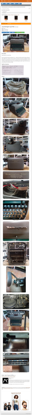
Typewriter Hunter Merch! (16, 393)
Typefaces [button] (15, 3)
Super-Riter (6, 23)
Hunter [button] (7, 32)
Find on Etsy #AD (22, 32)
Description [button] (3, 32)
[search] (16, 11)
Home (2, 23)
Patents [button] (19, 3)
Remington (4, 23)
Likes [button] (13, 32)
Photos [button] (10, 32)
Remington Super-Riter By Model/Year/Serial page (8, 388)
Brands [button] (3, 3)
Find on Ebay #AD (17, 32)
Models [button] (6, 3)
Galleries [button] (10, 3)
